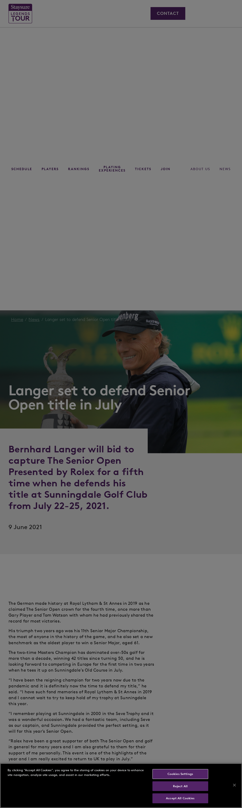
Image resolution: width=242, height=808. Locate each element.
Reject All (180, 786)
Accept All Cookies (180, 798)
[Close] (234, 785)
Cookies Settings (180, 774)
